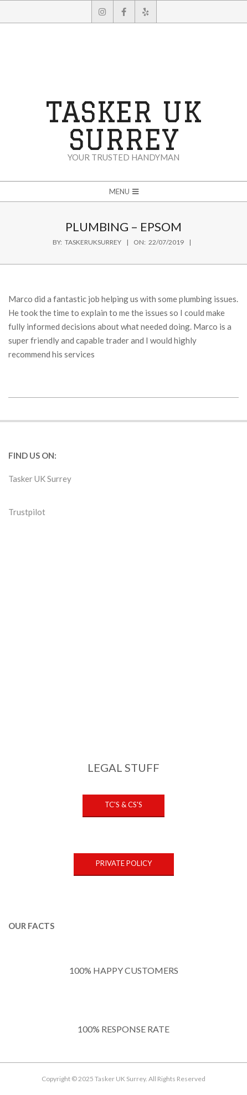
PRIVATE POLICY (124, 863)
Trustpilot (26, 512)
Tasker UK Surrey (39, 479)
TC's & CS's (123, 804)
